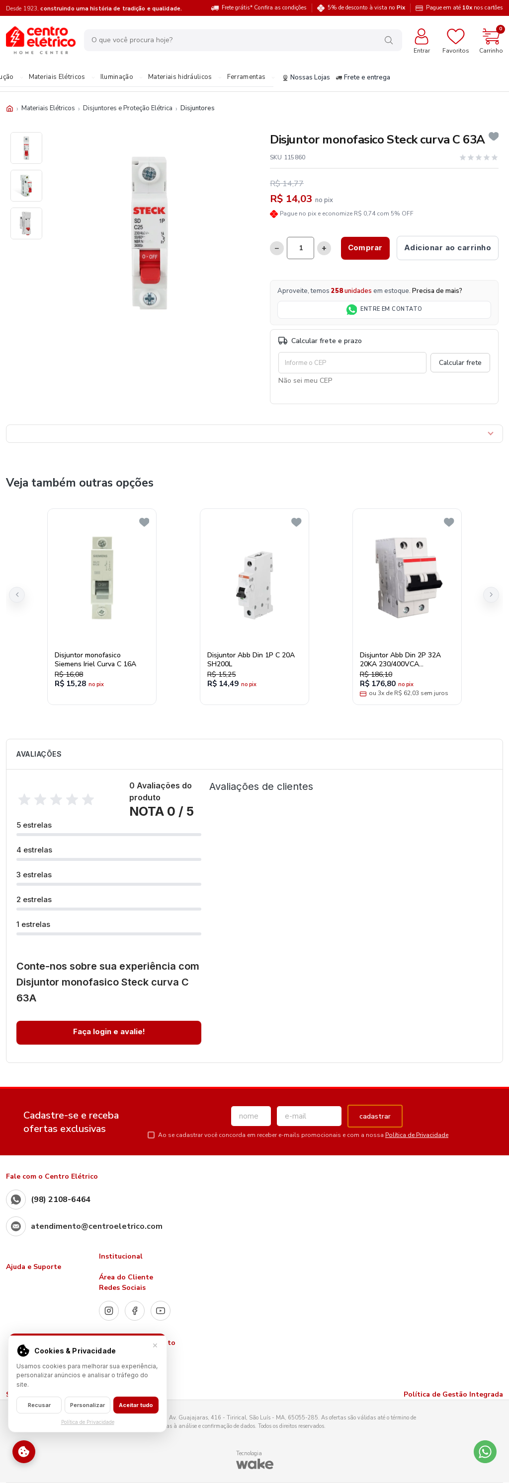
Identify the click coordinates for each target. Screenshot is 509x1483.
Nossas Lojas (306, 78)
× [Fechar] (155, 1345)
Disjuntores (197, 108)
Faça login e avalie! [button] (109, 1031)
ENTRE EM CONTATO (384, 309)
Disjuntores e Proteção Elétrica (127, 108)
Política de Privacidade (416, 1135)
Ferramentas (246, 77)
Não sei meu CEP (305, 380)
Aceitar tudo (136, 1405)
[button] (17, 595)
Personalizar (87, 1405)
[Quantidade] (300, 248)
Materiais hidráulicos (180, 77)
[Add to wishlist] (494, 136)
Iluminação (116, 77)
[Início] (9, 108)
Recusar (39, 1405)
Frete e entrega (363, 78)
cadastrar (375, 1116)
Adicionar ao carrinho (448, 247)
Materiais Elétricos (56, 77)
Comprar (365, 247)
